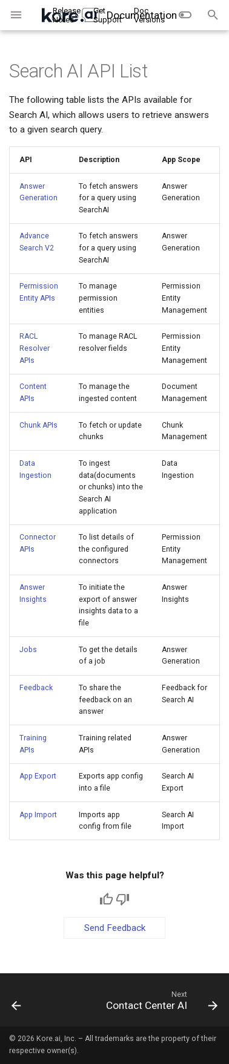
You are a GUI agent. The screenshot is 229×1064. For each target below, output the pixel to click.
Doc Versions (149, 15)
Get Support (107, 15)
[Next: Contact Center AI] (160, 1003)
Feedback (36, 688)
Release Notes (67, 15)
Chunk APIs (38, 425)
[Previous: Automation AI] (16, 1003)
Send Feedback (114, 927)
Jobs (28, 649)
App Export (37, 776)
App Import (38, 815)
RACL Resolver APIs (34, 348)
